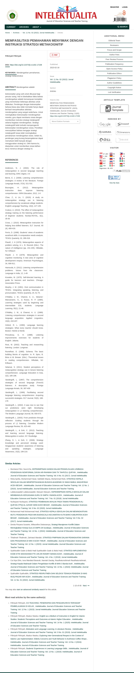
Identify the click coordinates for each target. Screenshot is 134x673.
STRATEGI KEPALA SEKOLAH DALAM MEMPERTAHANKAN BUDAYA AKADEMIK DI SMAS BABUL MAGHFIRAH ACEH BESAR (49, 482)
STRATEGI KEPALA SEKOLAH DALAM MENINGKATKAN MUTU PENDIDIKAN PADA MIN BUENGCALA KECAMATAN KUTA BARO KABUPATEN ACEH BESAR (49, 514)
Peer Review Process (114, 59)
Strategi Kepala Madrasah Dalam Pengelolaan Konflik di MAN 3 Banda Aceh (41, 564)
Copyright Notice (114, 87)
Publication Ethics (114, 73)
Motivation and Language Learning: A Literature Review (49, 629)
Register (114, 7)
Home (7, 33)
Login (124, 7)
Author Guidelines (114, 83)
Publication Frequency (114, 64)
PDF (56, 55)
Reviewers (114, 45)
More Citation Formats (60, 121)
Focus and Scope (114, 50)
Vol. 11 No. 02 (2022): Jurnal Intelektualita (38, 33)
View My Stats (114, 183)
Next (85, 586)
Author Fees (114, 55)
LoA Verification (114, 92)
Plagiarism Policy (114, 78)
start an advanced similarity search (31, 589)
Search (122, 27)
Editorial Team (114, 41)
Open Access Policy (114, 69)
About (36, 27)
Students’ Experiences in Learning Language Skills (47, 648)
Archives (24, 27)
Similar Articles (12, 463)
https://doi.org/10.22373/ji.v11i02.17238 (26, 65)
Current (11, 27)
